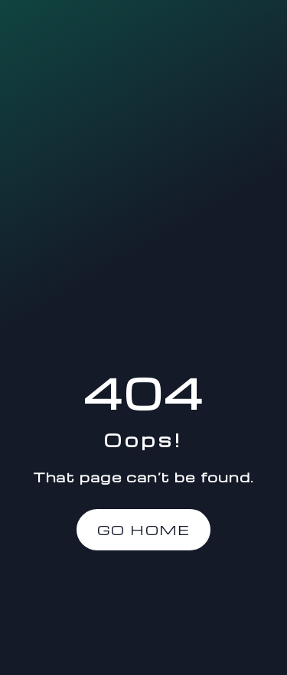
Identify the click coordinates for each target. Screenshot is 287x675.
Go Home (144, 529)
